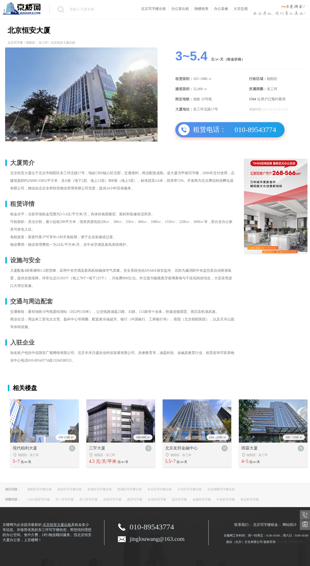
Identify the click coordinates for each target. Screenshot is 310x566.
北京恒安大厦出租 (57, 525)
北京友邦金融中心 (181, 448)
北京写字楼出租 (153, 9)
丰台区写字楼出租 (159, 489)
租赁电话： (209, 129)
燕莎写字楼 (134, 499)
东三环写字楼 (88, 499)
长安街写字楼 (157, 499)
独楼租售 (201, 9)
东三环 (43, 42)
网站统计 (290, 525)
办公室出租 (180, 9)
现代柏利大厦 (25, 448)
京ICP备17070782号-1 (290, 542)
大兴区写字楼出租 (189, 489)
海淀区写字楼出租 (69, 489)
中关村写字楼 (225, 499)
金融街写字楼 (202, 499)
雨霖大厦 (249, 448)
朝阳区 (30, 42)
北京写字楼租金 (265, 525)
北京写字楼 (15, 42)
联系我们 (241, 525)
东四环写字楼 (112, 499)
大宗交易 (241, 9)
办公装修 (221, 9)
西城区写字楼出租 (129, 489)
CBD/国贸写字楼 (38, 499)
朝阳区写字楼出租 (39, 489)
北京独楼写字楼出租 (221, 489)
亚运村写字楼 (249, 499)
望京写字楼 (179, 499)
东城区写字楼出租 (99, 489)
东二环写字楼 (64, 499)
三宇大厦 (97, 448)
